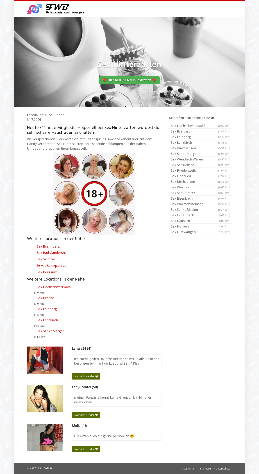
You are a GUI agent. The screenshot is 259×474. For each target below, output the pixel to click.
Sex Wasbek (200, 187)
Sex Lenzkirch (47, 320)
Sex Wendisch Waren (200, 159)
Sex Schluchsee (200, 164)
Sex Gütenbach (200, 215)
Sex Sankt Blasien (200, 209)
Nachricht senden (86, 376)
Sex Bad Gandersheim (54, 252)
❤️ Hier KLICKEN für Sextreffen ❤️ (129, 80)
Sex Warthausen (200, 148)
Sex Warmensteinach (200, 204)
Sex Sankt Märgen (51, 331)
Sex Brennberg (48, 246)
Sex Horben (200, 226)
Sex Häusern (200, 220)
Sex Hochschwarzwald (54, 287)
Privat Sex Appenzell (52, 265)
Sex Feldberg (47, 309)
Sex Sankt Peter (200, 192)
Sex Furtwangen (200, 232)
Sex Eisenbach (200, 198)
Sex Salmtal (46, 259)
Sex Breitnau (46, 298)
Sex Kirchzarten (200, 181)
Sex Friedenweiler (200, 170)
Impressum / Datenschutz (215, 468)
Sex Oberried (200, 176)
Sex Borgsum (47, 272)
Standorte (188, 468)
